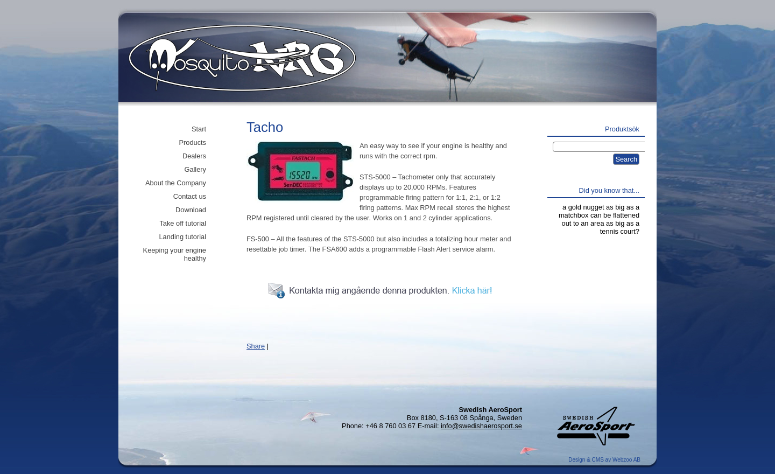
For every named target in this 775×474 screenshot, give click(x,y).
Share (255, 346)
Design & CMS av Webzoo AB (604, 460)
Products (192, 142)
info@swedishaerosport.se (481, 426)
